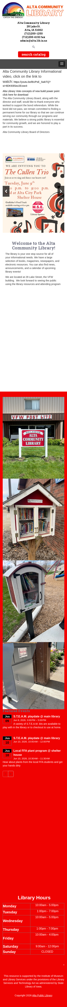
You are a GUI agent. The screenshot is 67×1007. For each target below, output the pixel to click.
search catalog (34, 54)
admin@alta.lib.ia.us (33, 40)
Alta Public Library (42, 995)
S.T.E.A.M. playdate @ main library (36, 716)
